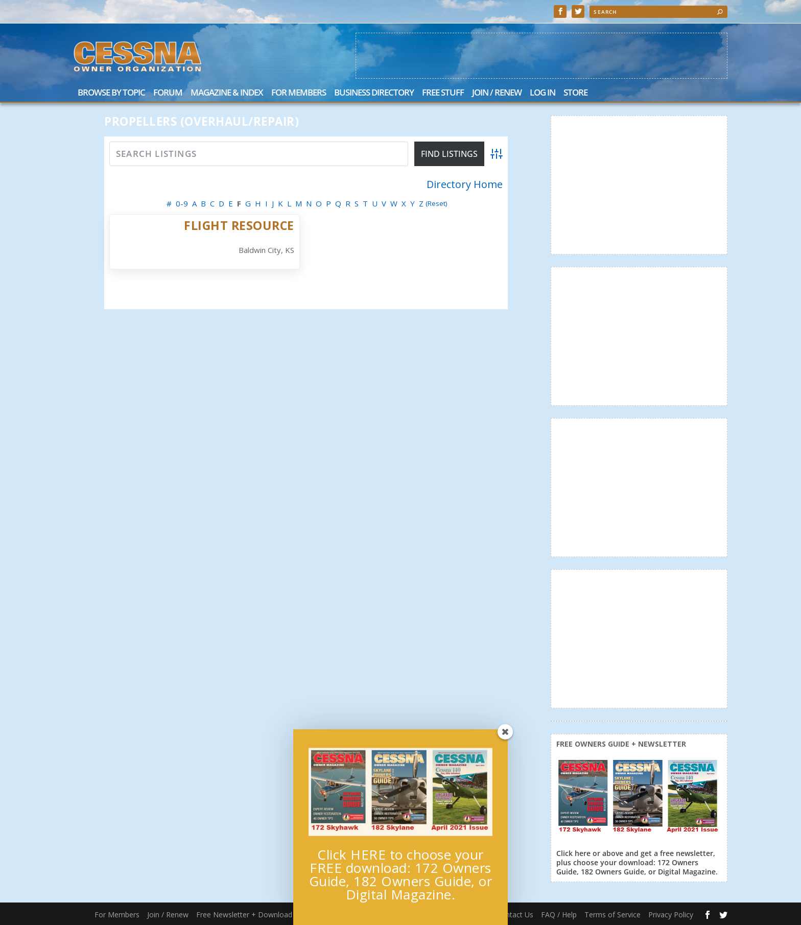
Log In (542, 93)
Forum (167, 93)
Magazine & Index (227, 93)
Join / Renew (497, 93)
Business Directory (374, 93)
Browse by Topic (111, 93)
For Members (298, 93)
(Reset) (436, 203)
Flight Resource (239, 225)
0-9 (182, 203)
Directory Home (465, 184)
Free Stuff (443, 93)
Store (575, 93)
